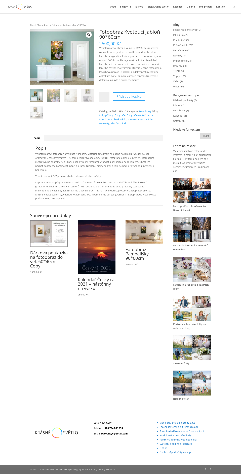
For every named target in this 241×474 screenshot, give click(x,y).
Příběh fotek (180, 60)
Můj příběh (205, 7)
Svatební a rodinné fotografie (176, 443)
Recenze (177, 7)
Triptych (177, 76)
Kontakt (220, 7)
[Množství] (104, 97)
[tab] (37, 138)
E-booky (177, 105)
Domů (33, 24)
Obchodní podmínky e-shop (175, 452)
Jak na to (178, 35)
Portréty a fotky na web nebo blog (178, 439)
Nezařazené (180, 50)
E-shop (139, 7)
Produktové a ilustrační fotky (175, 435)
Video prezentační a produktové (177, 422)
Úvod (113, 7)
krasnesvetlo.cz (136, 119)
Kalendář (178, 115)
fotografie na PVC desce (140, 115)
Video (176, 81)
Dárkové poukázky (183, 100)
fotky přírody (106, 115)
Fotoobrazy (44, 24)
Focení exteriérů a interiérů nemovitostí (182, 431)
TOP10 (176, 71)
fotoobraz (104, 119)
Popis (37, 138)
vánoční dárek (118, 123)
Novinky (177, 55)
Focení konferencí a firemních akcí (179, 426)
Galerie (191, 7)
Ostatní (177, 120)
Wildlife (177, 86)
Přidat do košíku (129, 96)
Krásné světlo (118, 119)
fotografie (120, 115)
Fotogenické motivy (183, 29)
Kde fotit (178, 40)
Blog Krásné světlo (158, 7)
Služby (124, 7)
